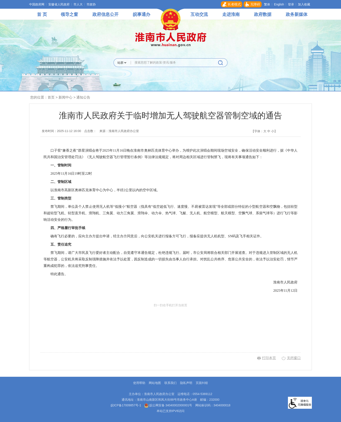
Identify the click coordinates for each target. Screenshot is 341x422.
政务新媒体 (297, 14)
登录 (291, 4)
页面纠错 (202, 383)
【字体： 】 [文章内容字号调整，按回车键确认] (264, 131)
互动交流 (199, 14)
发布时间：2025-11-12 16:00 (61, 131)
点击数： (90, 131)
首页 (51, 97)
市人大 (78, 4)
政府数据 (262, 14)
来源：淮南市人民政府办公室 (119, 131)
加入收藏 (304, 4)
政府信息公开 (105, 14)
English (279, 4)
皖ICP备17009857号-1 (126, 405)
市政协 (91, 4)
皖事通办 (141, 14)
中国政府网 (36, 4)
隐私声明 (186, 383)
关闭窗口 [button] (294, 358)
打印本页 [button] (269, 358)
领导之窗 (69, 14)
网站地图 (155, 383)
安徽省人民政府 (59, 4)
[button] (231, 4)
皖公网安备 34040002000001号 (168, 405)
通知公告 (83, 97)
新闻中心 (65, 97)
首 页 (42, 14)
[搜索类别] (122, 62)
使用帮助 (139, 383)
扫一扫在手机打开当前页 (170, 324)
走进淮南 (231, 14)
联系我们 (170, 383)
